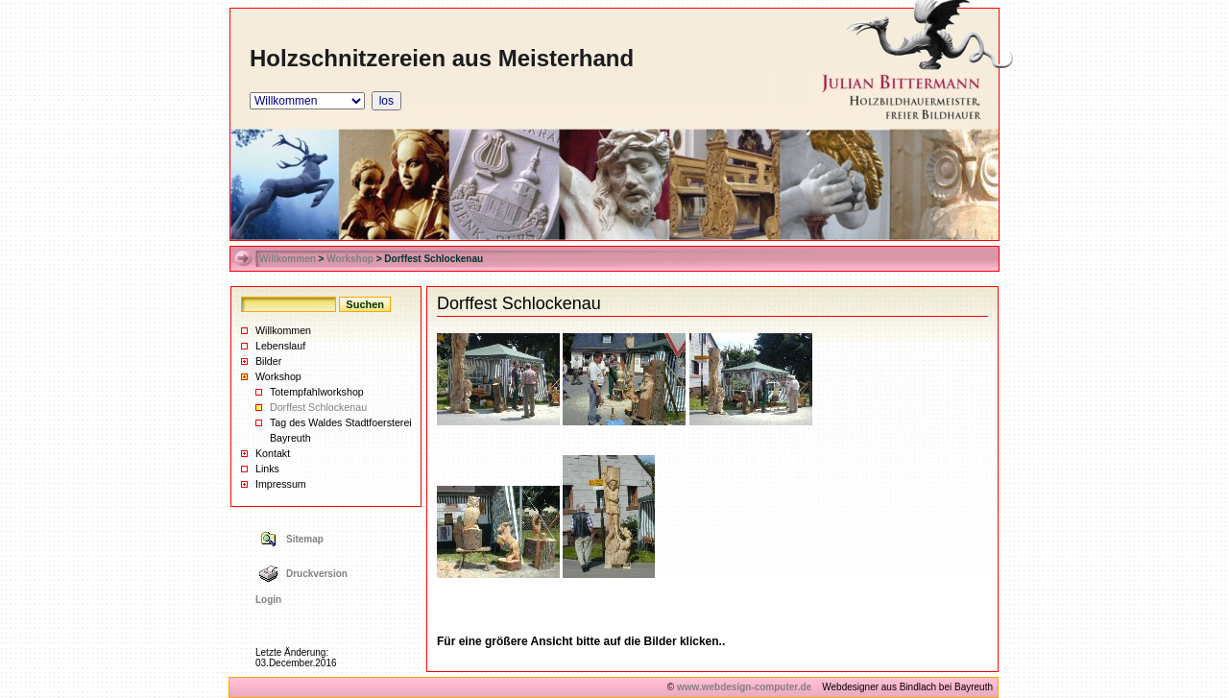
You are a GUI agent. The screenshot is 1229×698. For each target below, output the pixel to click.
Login (268, 599)
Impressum (280, 484)
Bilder (268, 361)
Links (267, 468)
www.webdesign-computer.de (744, 687)
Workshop (350, 258)
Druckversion (317, 573)
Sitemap (305, 539)
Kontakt (272, 453)
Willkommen (287, 258)
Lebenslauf (280, 345)
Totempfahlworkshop (317, 391)
